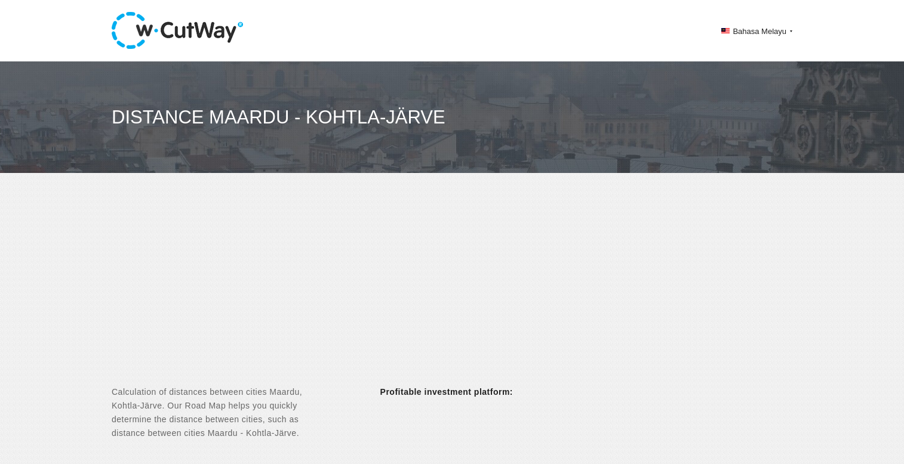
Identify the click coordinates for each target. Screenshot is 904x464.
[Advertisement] (452, 289)
